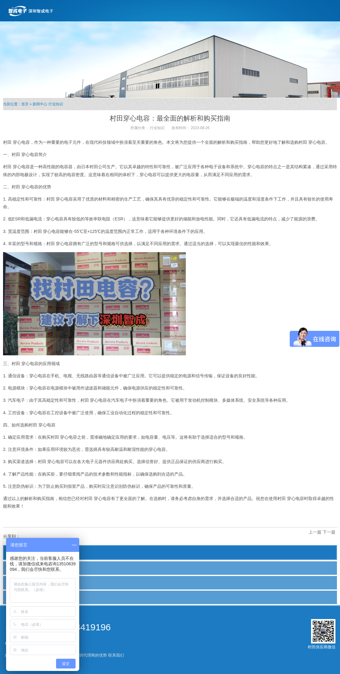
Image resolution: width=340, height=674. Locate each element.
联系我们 (116, 655)
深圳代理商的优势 (91, 655)
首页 (25, 104)
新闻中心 (40, 104)
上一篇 (315, 532)
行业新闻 (17, 582)
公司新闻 (17, 567)
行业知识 (55, 104)
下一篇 (329, 532)
